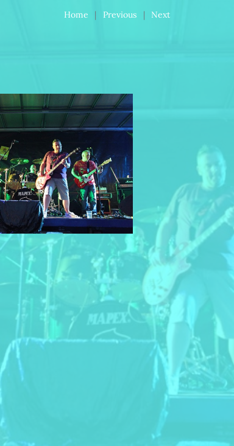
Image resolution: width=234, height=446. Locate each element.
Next (160, 14)
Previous (119, 14)
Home (76, 14)
